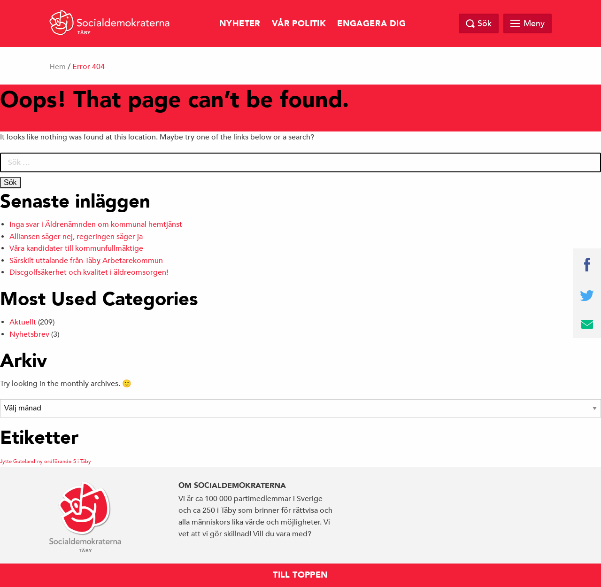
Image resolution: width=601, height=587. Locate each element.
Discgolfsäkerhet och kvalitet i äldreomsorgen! (88, 272)
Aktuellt (22, 322)
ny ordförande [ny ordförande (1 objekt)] (54, 460)
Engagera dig (371, 24)
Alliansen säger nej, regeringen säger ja (76, 236)
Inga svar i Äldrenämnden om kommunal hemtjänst (95, 224)
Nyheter (240, 24)
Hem (57, 66)
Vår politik (299, 24)
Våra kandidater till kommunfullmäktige (76, 248)
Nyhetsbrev (29, 334)
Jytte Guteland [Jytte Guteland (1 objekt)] (17, 460)
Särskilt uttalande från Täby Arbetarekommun (86, 260)
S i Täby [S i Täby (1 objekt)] (82, 460)
